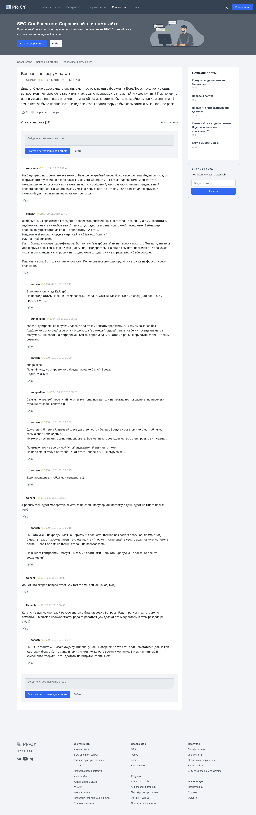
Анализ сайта (202, 169)
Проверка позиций (201, 760)
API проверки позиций (143, 787)
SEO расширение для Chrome (205, 771)
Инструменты (74, 7)
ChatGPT (79, 765)
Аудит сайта (80, 776)
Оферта (192, 797)
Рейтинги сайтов (140, 797)
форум (55, 112)
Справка (192, 792)
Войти (55, 43)
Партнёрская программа (144, 792)
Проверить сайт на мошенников (92, 798)
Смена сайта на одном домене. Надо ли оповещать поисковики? (212, 127)
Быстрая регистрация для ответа (48, 150)
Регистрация (242, 7)
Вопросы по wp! (202, 95)
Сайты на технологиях (143, 803)
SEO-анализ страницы (86, 754)
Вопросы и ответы (47, 61)
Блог (136, 7)
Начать (213, 191)
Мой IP (78, 787)
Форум (134, 754)
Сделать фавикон (84, 803)
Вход (225, 7)
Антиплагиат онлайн (85, 781)
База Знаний (138, 765)
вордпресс (42, 112)
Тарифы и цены (50, 7)
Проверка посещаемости (88, 771)
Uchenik (31, 79)
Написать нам (196, 787)
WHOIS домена (82, 792)
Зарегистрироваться (32, 43)
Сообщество (119, 7)
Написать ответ (168, 122)
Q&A (133, 749)
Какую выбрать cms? (206, 142)
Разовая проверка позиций (89, 760)
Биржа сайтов (97, 7)
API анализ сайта (140, 781)
